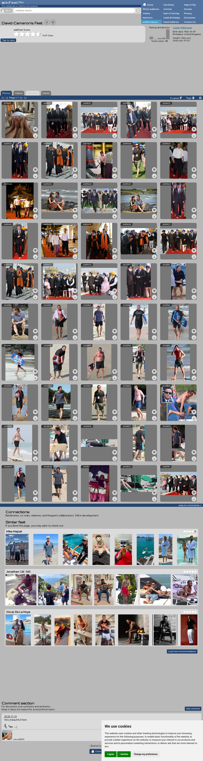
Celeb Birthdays (171, 17)
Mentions (148, 17)
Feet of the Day (171, 13)
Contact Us (190, 22)
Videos (146, 13)
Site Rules (168, 5)
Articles (167, 9)
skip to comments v (190, 505)
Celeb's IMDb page (182, 27)
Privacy (188, 13)
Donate (188, 9)
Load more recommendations (182, 651)
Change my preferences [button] (145, 754)
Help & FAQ (190, 5)
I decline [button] (124, 754)
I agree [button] (110, 754)
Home (150, 5)
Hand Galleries (171, 22)
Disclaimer (189, 17)
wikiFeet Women (150, 22)
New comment (193, 708)
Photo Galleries (151, 9)
